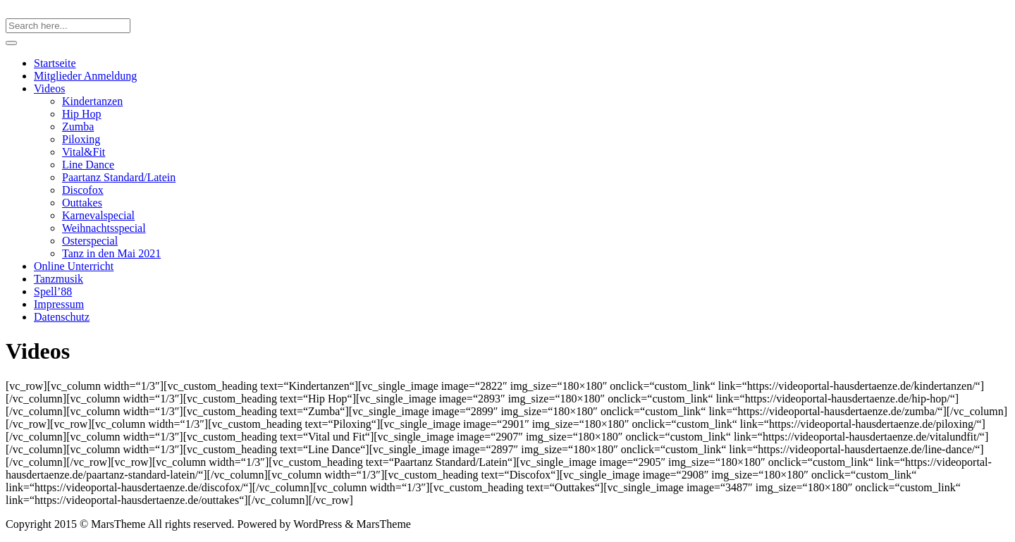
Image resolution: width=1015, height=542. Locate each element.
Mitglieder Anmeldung (85, 76)
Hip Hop (82, 114)
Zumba (78, 127)
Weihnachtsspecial (104, 228)
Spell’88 (53, 291)
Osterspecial (90, 241)
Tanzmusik (58, 279)
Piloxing (81, 139)
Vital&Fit (83, 152)
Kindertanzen (92, 101)
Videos (49, 88)
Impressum (59, 304)
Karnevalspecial (98, 215)
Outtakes (82, 203)
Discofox (83, 190)
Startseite (55, 63)
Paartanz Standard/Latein (119, 177)
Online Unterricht (73, 266)
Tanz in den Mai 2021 (111, 253)
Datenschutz (62, 317)
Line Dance (88, 165)
